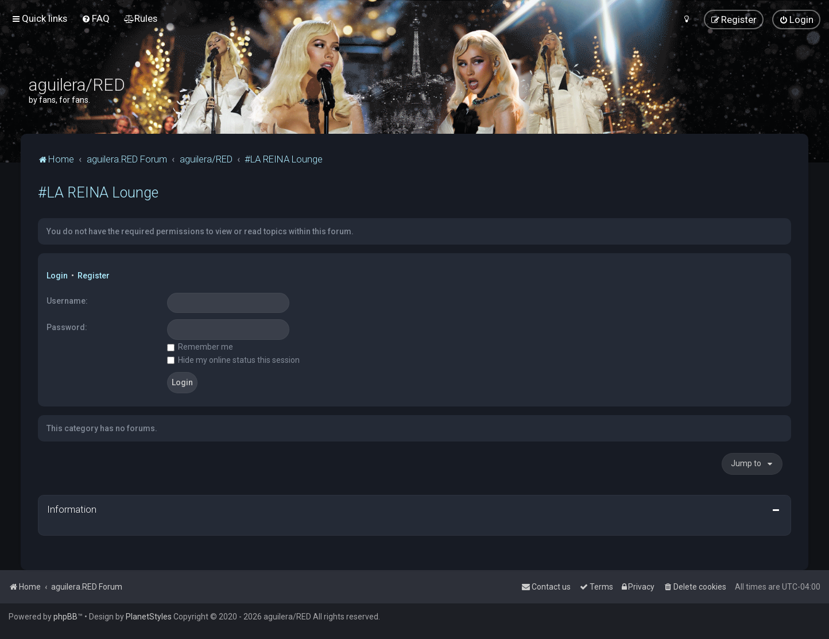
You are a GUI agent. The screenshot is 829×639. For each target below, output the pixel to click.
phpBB (65, 616)
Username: (67, 300)
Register (94, 275)
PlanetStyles (149, 616)
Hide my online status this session (233, 360)
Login (57, 275)
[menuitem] (96, 18)
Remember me (200, 346)
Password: (67, 327)
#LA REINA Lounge (98, 192)
